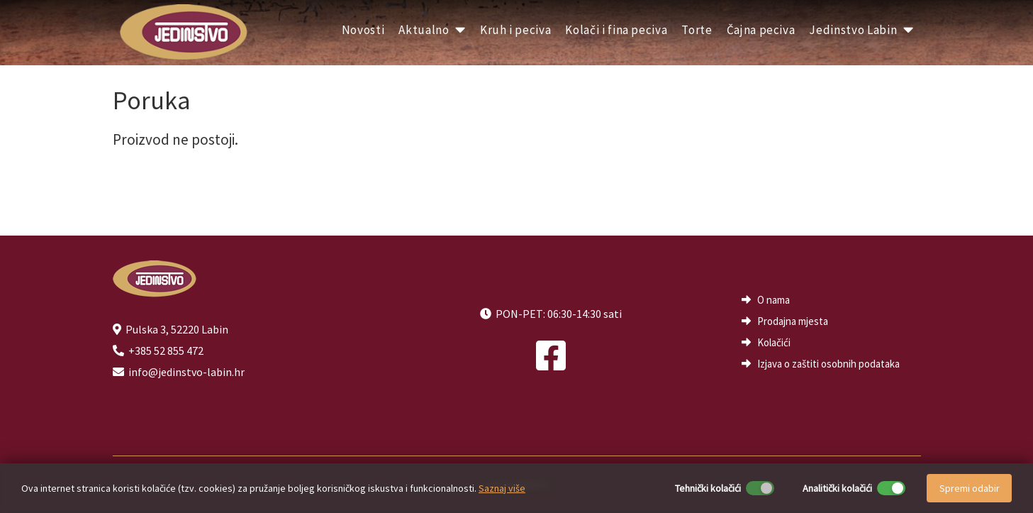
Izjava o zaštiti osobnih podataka (828, 363)
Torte (696, 30)
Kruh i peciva (515, 30)
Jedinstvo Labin (861, 30)
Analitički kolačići (837, 488)
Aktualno (432, 30)
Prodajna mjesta (792, 321)
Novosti (363, 30)
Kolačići (774, 342)
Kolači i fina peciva (616, 30)
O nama (773, 300)
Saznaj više (502, 488)
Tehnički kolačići (708, 488)
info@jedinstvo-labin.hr (186, 372)
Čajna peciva (761, 30)
